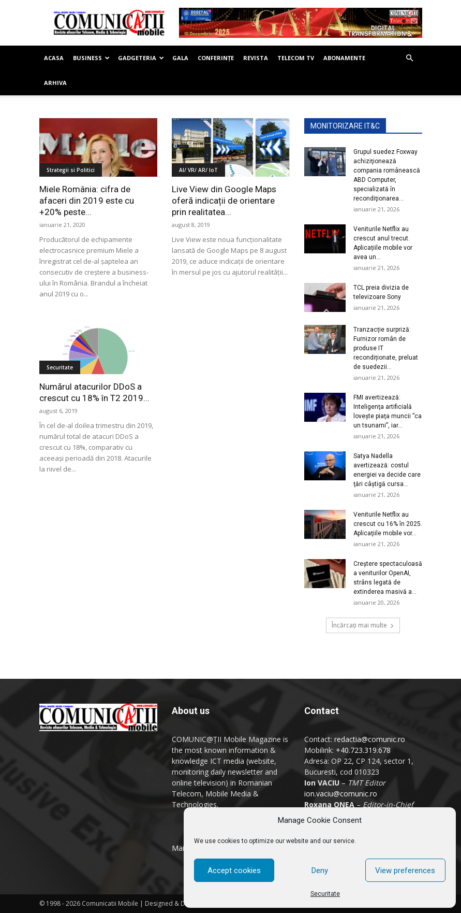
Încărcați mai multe (363, 625)
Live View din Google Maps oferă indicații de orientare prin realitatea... (224, 200)
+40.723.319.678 (363, 750)
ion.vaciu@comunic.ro (340, 793)
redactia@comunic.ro (369, 739)
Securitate (325, 893)
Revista (255, 58)
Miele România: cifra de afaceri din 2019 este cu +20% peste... (86, 200)
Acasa (54, 58)
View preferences (405, 870)
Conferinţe (216, 58)
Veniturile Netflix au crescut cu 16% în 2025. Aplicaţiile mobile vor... (387, 524)
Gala (180, 58)
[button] (409, 58)
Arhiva (55, 83)
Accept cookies (234, 870)
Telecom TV (295, 58)
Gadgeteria (141, 58)
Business (91, 58)
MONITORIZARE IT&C (345, 126)
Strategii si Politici (71, 170)
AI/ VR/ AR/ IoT (198, 170)
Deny (319, 870)
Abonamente (344, 58)
